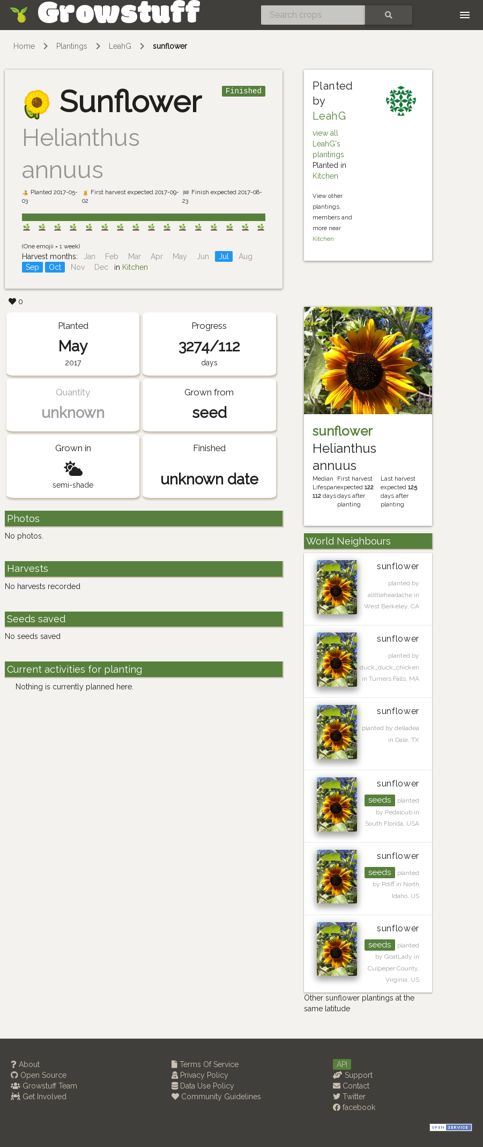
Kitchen (135, 267)
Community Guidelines (216, 1096)
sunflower (170, 46)
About (25, 1064)
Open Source (38, 1075)
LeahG (120, 46)
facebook (354, 1107)
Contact (351, 1086)
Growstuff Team (44, 1086)
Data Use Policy (203, 1086)
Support (353, 1075)
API (342, 1064)
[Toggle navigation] (464, 15)
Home (24, 46)
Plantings (71, 46)
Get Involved (38, 1096)
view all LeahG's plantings (328, 144)
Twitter (349, 1096)
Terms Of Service (205, 1064)
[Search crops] (313, 15)
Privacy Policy (200, 1075)
